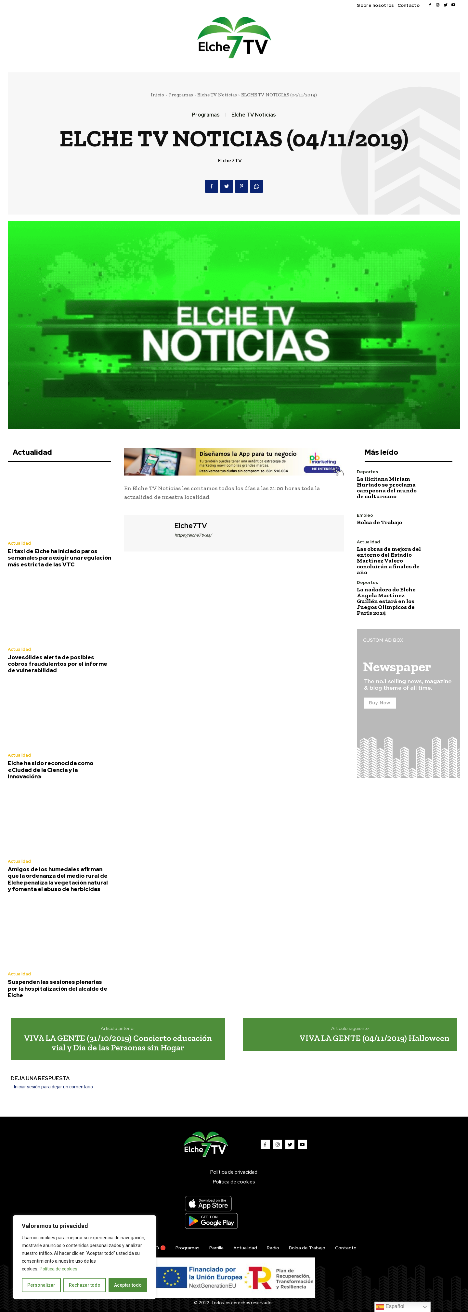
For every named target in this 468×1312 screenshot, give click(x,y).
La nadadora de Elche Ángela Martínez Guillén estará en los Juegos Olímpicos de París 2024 (386, 601)
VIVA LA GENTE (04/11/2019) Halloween (374, 1038)
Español (390, 1307)
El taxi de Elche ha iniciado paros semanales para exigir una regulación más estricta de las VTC (59, 558)
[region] (84, 1257)
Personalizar (41, 1285)
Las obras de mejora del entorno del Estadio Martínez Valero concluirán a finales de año (389, 560)
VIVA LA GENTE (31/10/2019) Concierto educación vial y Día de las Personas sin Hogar (118, 1043)
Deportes (367, 472)
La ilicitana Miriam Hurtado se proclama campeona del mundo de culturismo (387, 487)
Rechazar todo (84, 1285)
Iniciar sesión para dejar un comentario (53, 1086)
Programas (180, 95)
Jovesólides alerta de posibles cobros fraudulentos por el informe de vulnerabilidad (57, 664)
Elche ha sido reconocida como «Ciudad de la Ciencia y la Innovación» (50, 770)
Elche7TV (230, 161)
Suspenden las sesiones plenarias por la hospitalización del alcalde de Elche (57, 988)
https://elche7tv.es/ (193, 535)
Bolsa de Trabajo (379, 522)
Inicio (157, 95)
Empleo (365, 515)
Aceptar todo (128, 1285)
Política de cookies (58, 1268)
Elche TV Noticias (217, 95)
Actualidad (19, 543)
